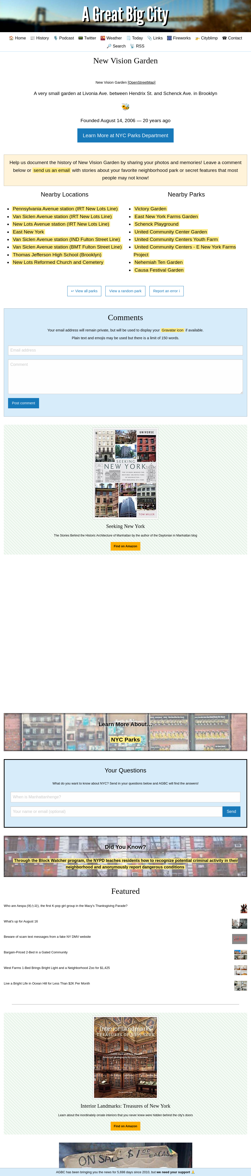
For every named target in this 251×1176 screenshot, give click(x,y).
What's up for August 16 (21, 921)
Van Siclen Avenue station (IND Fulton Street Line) (66, 239)
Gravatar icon (172, 330)
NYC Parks (125, 740)
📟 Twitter (87, 38)
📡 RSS (137, 46)
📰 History (39, 38)
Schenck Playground (156, 224)
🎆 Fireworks (179, 38)
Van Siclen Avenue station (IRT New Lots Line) (62, 216)
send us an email (52, 170)
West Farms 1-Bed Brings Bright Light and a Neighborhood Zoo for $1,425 (57, 968)
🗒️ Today (134, 38)
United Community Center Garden (171, 231)
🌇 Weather (111, 38)
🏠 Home (17, 38)
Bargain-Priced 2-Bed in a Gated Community (36, 952)
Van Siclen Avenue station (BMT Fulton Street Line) (67, 247)
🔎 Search (116, 46)
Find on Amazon (125, 546)
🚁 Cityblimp (206, 38)
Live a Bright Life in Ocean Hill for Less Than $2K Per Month (47, 983)
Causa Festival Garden (159, 270)
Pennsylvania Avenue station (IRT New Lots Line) (65, 208)
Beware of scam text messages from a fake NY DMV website (47, 937)
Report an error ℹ (166, 291)
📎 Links (155, 38)
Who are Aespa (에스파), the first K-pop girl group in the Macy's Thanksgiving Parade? (66, 906)
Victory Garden (150, 208)
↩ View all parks (84, 291)
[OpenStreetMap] (141, 82)
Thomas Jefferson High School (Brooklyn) (57, 254)
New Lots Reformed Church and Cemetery (58, 262)
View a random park (125, 291)
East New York (28, 231)
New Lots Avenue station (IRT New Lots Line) (61, 224)
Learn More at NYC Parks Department (125, 135)
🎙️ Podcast (63, 38)
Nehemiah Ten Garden (159, 262)
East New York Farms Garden (166, 216)
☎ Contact (232, 38)
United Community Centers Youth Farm (176, 239)
